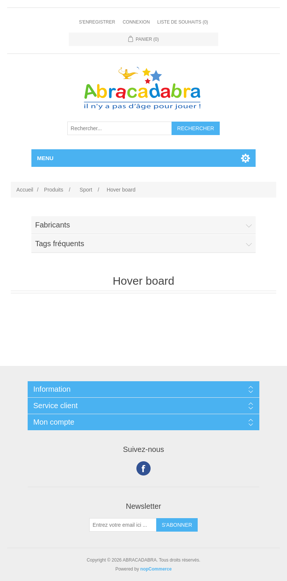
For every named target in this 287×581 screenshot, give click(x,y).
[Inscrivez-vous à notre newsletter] (123, 525)
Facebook (143, 468)
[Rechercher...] (119, 128)
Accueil (24, 190)
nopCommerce (156, 569)
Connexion (136, 22)
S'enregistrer (97, 22)
